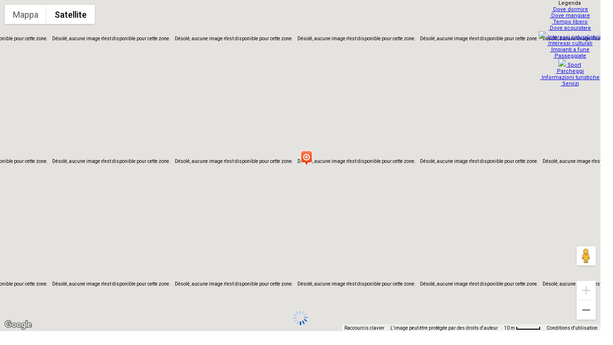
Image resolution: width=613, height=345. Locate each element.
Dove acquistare (571, 28)
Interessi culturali (571, 40)
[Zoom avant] (586, 290)
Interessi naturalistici (571, 34)
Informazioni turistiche (571, 72)
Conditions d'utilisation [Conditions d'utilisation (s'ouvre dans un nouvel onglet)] (572, 328)
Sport (571, 59)
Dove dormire (571, 9)
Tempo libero (571, 22)
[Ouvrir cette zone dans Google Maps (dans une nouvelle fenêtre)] (18, 325)
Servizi (571, 78)
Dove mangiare (571, 15)
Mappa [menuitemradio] (25, 15)
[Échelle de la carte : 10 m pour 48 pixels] (522, 327)
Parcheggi (571, 65)
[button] (306, 158)
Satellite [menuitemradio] (71, 15)
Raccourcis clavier (364, 328)
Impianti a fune (571, 47)
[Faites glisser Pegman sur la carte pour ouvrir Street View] (586, 255)
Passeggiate (571, 53)
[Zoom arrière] (586, 310)
